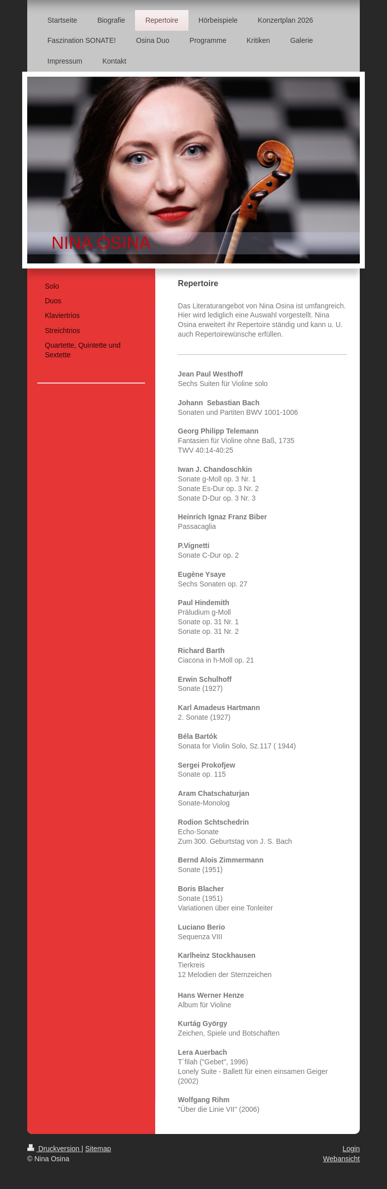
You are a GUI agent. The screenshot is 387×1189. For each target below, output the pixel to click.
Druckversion (54, 1149)
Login (351, 1149)
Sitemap (98, 1149)
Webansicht (341, 1159)
